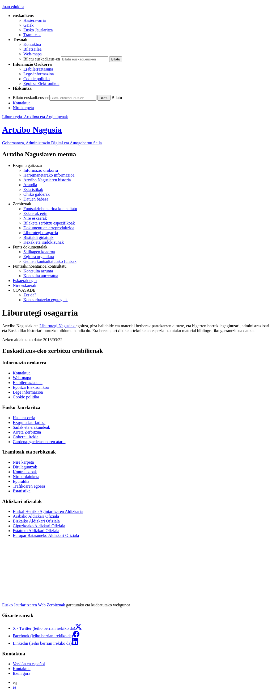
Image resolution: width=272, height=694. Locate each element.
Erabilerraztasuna (38, 69)
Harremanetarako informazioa (48, 175)
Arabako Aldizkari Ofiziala (36, 516)
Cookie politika (36, 78)
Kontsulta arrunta (38, 271)
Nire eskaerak (35, 218)
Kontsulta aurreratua (40, 275)
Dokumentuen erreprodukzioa (48, 228)
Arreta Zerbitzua (27, 432)
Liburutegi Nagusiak (58, 326)
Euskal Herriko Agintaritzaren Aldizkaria (48, 511)
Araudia (30, 184)
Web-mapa (32, 54)
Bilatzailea (32, 49)
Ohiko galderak (36, 194)
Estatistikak (33, 189)
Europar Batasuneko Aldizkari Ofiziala (46, 535)
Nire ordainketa (26, 476)
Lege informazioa (28, 392)
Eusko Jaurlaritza (38, 30)
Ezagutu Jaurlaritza (29, 422)
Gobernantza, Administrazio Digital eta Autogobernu (52, 143)
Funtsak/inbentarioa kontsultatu (50, 208)
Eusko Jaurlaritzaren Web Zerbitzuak (33, 605)
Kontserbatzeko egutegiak (45, 299)
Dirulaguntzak (25, 467)
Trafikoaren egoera (29, 486)
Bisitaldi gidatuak (38, 237)
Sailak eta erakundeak (31, 427)
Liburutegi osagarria (40, 232)
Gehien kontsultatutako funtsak (49, 261)
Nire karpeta (23, 107)
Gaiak (28, 25)
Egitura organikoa (38, 256)
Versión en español (29, 664)
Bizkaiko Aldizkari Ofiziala (36, 521)
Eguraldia (21, 481)
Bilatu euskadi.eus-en (41, 59)
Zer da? (29, 295)
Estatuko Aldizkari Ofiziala (36, 530)
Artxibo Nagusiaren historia (47, 180)
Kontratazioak (25, 472)
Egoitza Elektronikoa (41, 83)
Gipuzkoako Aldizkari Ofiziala (39, 526)
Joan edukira (13, 6)
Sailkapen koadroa (39, 252)
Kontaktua (32, 44)
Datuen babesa (35, 199)
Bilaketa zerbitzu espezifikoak (49, 223)
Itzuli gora (21, 673)
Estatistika (22, 491)
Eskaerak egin (35, 213)
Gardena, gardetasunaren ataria (39, 441)
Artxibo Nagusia (32, 129)
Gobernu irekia (25, 437)
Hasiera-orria (34, 20)
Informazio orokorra (40, 170)
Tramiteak (32, 34)
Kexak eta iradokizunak (43, 242)
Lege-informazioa (38, 74)
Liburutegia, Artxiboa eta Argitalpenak (35, 117)
